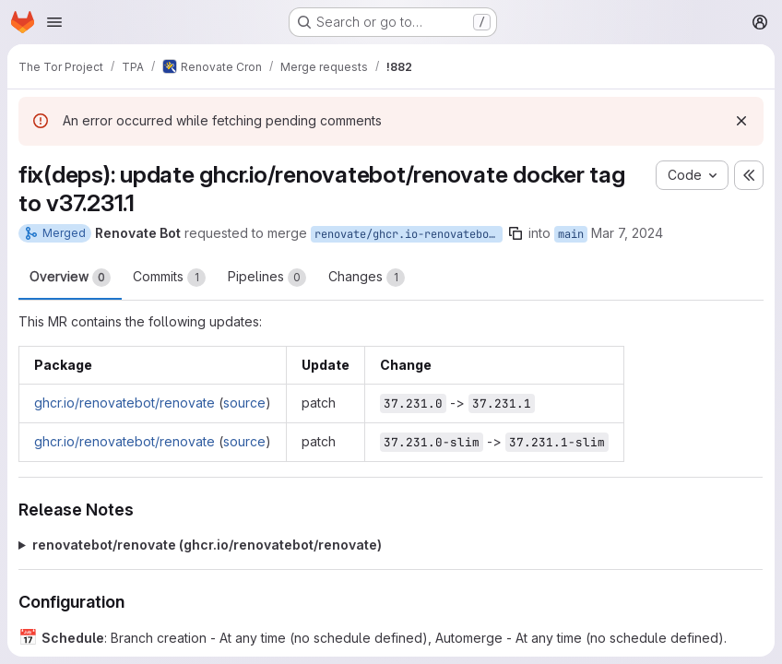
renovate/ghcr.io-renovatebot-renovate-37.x (408, 234)
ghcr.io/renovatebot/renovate (124, 402)
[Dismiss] (741, 121)
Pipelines (267, 277)
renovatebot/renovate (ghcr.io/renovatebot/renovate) (207, 544)
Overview (70, 277)
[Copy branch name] (515, 233)
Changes (366, 277)
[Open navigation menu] (54, 22)
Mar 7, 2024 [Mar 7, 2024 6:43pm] (627, 233)
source (244, 402)
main (571, 234)
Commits (169, 277)
